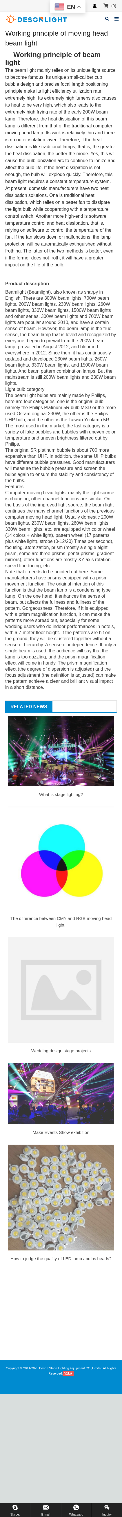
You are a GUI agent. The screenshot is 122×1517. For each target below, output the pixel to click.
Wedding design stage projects (61, 1050)
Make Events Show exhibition (61, 1132)
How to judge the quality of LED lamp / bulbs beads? (61, 1258)
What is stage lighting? (61, 794)
